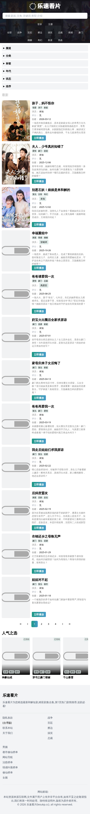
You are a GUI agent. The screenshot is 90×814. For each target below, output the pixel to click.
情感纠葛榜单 (10, 767)
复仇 (34, 194)
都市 (46, 584)
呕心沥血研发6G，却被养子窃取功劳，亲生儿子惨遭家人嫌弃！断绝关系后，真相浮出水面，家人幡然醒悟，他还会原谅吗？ (59, 472)
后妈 (40, 497)
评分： (35, 115)
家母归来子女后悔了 (46, 363)
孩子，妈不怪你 (43, 103)
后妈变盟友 (40, 493)
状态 (8, 78)
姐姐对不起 (40, 579)
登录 (39, 24)
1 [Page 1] (34, 623)
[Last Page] (69, 624)
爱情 (34, 151)
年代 (8, 71)
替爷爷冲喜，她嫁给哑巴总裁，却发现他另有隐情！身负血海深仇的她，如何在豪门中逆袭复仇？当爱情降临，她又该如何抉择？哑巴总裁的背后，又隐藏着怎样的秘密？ (58, 171)
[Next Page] (62, 624)
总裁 (60, 32)
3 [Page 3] (48, 623)
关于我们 (8, 733)
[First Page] (20, 624)
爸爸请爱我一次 (43, 276)
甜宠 (46, 151)
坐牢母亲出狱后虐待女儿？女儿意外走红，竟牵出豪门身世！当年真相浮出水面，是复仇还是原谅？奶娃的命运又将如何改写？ (58, 342)
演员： (35, 111)
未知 (42, 198)
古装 (40, 194)
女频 (5, 777)
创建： (35, 119)
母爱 (34, 107)
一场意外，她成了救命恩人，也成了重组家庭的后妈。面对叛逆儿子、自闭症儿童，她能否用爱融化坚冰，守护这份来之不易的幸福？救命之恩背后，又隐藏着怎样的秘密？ (58, 259)
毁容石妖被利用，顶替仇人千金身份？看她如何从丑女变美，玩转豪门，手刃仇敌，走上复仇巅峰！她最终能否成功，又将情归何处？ (58, 214)
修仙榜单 (8, 772)
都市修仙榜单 (10, 752)
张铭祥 (43, 242)
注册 (50, 24)
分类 (8, 55)
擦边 (40, 32)
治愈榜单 (8, 762)
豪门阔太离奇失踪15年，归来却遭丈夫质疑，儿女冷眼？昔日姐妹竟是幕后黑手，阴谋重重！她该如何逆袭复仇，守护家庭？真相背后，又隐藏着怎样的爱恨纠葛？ (58, 387)
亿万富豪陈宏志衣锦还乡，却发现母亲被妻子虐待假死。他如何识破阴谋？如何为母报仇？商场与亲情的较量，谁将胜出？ (58, 559)
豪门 (81, 32)
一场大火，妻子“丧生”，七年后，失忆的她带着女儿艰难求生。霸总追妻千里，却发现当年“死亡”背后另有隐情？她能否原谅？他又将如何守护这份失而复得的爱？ (58, 300)
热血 (60, 40)
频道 (8, 48)
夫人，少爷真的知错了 (48, 146)
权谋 (50, 40)
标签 (8, 63)
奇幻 (40, 40)
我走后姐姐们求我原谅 (48, 450)
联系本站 (8, 728)
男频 (5, 747)
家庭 (46, 107)
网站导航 (8, 757)
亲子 (40, 107)
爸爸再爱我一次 (43, 406)
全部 (9, 32)
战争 (19, 32)
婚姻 (30, 40)
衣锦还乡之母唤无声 (46, 536)
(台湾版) (7, 722)
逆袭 (40, 324)
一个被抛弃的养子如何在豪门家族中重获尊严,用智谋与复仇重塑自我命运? (59, 601)
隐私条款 (8, 717)
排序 (8, 86)
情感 (70, 32)
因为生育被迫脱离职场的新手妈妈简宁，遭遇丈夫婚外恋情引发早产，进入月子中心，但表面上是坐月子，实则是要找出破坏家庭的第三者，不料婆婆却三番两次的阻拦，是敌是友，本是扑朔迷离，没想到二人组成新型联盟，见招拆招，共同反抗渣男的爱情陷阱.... (58, 518)
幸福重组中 (40, 233)
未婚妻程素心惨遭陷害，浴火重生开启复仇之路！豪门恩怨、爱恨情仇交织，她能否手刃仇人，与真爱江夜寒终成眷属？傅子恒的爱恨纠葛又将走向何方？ (58, 429)
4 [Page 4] (55, 623)
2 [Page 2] (41, 623)
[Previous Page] (27, 624)
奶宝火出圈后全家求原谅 (49, 320)
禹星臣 (43, 285)
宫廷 (30, 32)
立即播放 (39, 138)
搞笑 (50, 32)
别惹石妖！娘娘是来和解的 (51, 190)
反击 (46, 497)
